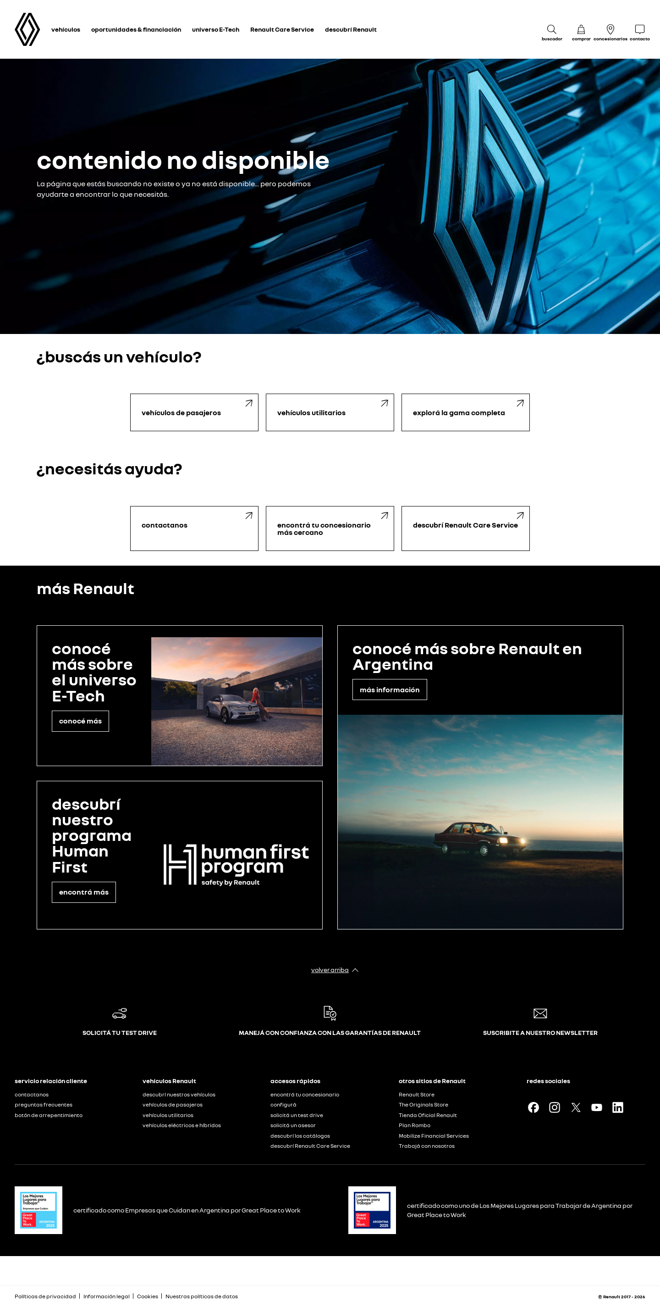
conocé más (80, 720)
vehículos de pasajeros (173, 1104)
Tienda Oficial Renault (428, 1115)
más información (390, 689)
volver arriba (330, 969)
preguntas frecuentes (43, 1104)
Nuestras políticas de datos (201, 1296)
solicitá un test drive (296, 1115)
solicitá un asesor (293, 1125)
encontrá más (84, 891)
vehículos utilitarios (168, 1115)
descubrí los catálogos (300, 1135)
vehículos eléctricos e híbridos (182, 1125)
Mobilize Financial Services (434, 1135)
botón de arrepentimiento (48, 1115)
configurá (283, 1104)
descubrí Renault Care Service (310, 1145)
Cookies (147, 1296)
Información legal (106, 1296)
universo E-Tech (215, 29)
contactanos (32, 1094)
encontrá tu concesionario (304, 1094)
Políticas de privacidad (45, 1296)
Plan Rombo (414, 1125)
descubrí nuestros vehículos (179, 1094)
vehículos (65, 29)
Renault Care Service (282, 29)
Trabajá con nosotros (427, 1145)
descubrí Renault (351, 29)
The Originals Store (423, 1104)
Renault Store (416, 1094)
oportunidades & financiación (136, 29)
